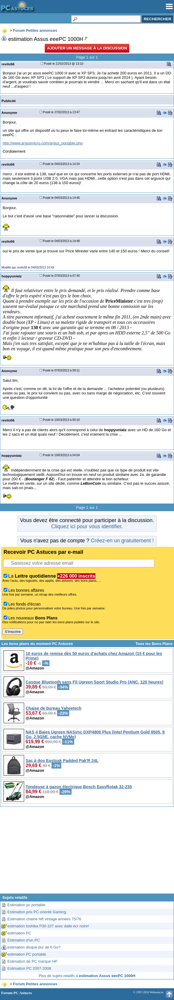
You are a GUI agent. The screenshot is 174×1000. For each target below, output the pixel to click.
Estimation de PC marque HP (32, 961)
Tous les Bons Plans (154, 643)
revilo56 (7, 64)
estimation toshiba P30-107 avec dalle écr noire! (48, 926)
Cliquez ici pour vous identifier (86, 526)
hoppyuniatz (11, 276)
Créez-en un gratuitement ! (122, 541)
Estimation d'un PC (23, 940)
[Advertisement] (87, 852)
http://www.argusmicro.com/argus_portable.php (43, 143)
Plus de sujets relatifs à (87, 976)
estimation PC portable (26, 954)
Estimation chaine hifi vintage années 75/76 (44, 919)
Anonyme (9, 112)
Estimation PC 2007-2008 (29, 968)
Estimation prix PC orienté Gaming (36, 912)
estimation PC (19, 933)
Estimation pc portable (26, 905)
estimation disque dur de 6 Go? (34, 947)
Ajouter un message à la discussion (87, 48)
